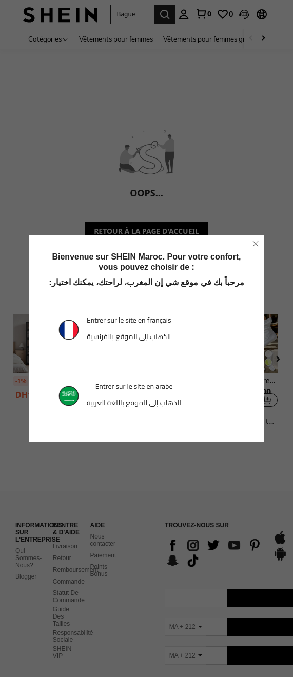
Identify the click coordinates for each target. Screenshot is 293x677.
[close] (255, 243)
